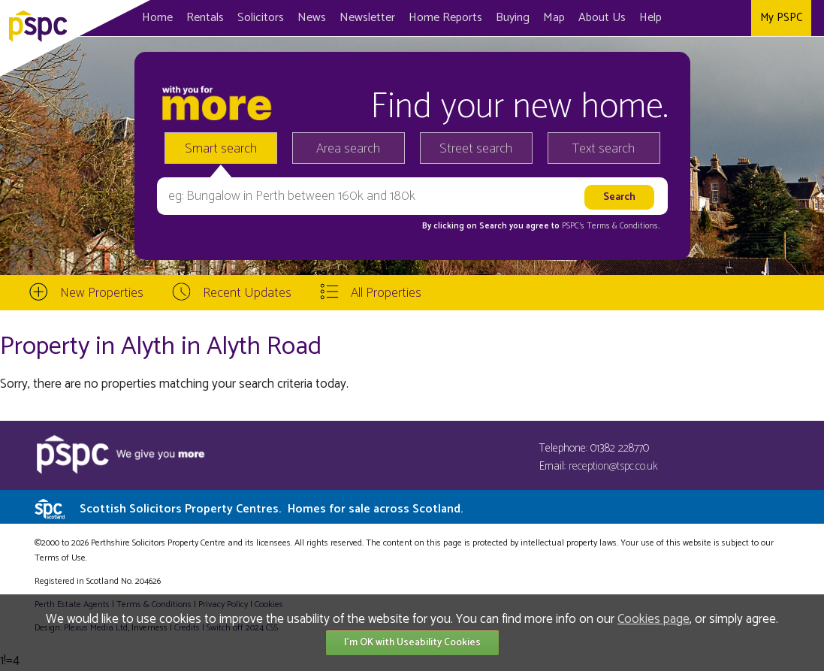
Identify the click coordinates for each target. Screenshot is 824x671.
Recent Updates (247, 293)
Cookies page (653, 619)
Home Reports (445, 18)
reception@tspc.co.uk (613, 466)
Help (650, 18)
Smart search (221, 149)
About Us (602, 18)
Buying (513, 18)
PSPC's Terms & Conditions (610, 226)
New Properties (101, 293)
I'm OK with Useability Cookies (412, 643)
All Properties (386, 293)
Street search (475, 149)
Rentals (205, 18)
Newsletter (367, 18)
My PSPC (781, 17)
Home (157, 18)
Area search (348, 149)
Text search (603, 149)
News (311, 18)
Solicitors (260, 18)
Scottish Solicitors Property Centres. (271, 509)
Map (554, 18)
